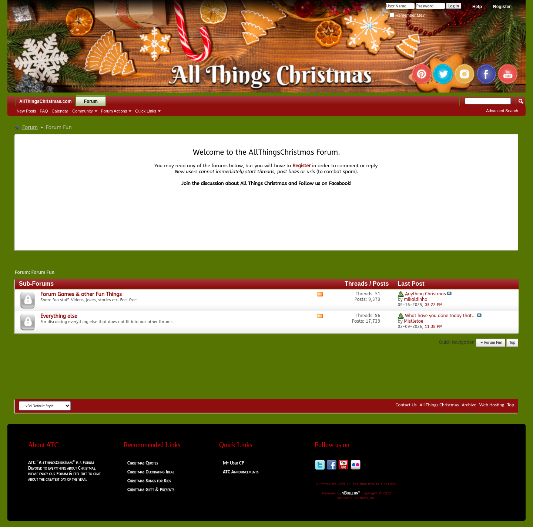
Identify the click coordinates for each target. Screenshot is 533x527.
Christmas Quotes (142, 463)
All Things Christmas (439, 404)
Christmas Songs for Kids (149, 480)
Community (82, 111)
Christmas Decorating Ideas (150, 471)
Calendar (60, 111)
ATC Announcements (240, 471)
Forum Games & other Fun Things (81, 294)
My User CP (233, 463)
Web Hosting (491, 404)
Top (512, 342)
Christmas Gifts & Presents (150, 489)
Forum (91, 101)
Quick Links (145, 111)
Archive (469, 404)
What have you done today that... (440, 315)
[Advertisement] (266, 376)
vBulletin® (351, 493)
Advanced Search (502, 110)
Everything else (58, 316)
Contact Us (406, 404)
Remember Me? (407, 15)
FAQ (44, 111)
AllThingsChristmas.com (45, 101)
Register (502, 6)
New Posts (26, 111)
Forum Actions (114, 111)
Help (477, 6)
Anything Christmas (425, 293)
